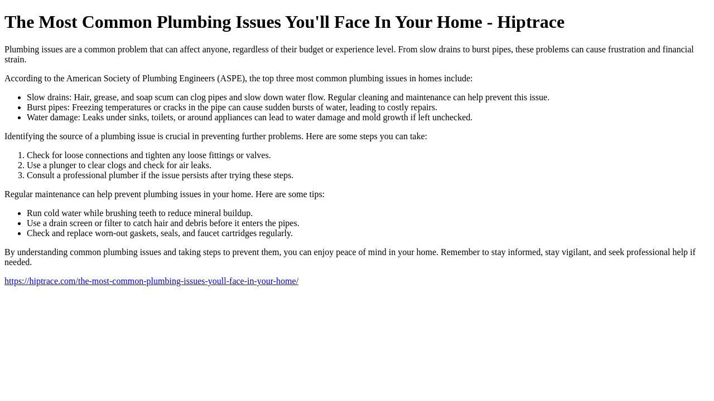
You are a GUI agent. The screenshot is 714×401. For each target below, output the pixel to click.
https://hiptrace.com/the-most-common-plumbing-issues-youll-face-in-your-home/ (151, 281)
